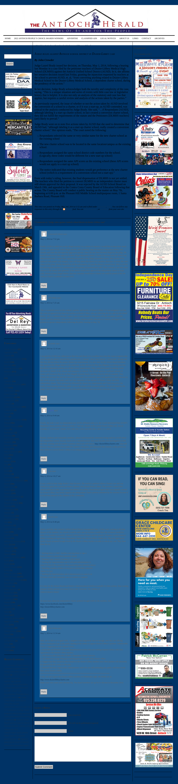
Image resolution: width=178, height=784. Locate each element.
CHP (6, 387)
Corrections (9, 410)
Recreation (8, 596)
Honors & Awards (11, 503)
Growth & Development (14, 480)
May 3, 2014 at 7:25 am (50, 303)
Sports (6, 615)
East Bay (7, 436)
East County (9, 439)
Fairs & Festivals (11, 452)
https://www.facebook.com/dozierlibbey (56, 604)
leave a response (90, 209)
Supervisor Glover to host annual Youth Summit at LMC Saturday (102, 49)
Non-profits (9, 548)
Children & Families (12, 384)
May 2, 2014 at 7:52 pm (50, 239)
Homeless (8, 500)
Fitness (7, 468)
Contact (146, 38)
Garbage (7, 474)
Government (9, 477)
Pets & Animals (10, 567)
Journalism (8, 525)
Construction (9, 400)
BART (6, 362)
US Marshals (9, 641)
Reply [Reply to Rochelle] (43, 398)
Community (9, 397)
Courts (7, 413)
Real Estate (8, 593)
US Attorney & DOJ (12, 637)
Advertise (72, 38)
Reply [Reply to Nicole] (43, 616)
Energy (7, 448)
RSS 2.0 (67, 209)
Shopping (8, 609)
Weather (7, 647)
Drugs (6, 429)
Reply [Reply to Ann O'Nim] (43, 692)
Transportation (10, 631)
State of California (11, 618)
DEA (6, 416)
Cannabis (8, 381)
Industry (7, 513)
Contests (7, 404)
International (9, 519)
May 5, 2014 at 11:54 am (50, 633)
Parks (6, 560)
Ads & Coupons (10, 349)
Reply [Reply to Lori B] (43, 459)
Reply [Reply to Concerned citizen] (43, 285)
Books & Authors (11, 368)
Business (7, 371)
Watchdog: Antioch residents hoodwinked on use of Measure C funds (64, 45)
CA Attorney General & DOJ (15, 375)
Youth (6, 650)
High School (9, 487)
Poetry (6, 570)
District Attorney (11, 426)
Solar (6, 612)
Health (7, 484)
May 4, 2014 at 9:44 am (50, 415)
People (7, 564)
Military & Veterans (12, 541)
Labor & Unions (10, 529)
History (7, 490)
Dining (7, 423)
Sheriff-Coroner (10, 605)
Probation (8, 586)
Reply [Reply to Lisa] (43, 504)
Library (7, 538)
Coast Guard (9, 394)
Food (6, 471)
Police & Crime (10, 573)
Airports (7, 355)
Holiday (7, 493)
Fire (5, 464)
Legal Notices (108, 38)
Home (8, 38)
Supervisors (9, 621)
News (6, 544)
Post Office (8, 583)
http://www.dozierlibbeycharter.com (54, 679)
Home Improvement (12, 497)
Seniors (7, 602)
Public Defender (10, 589)
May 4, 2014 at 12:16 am (50, 348)
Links (135, 38)
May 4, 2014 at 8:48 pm (50, 522)
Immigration (9, 509)
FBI (5, 458)
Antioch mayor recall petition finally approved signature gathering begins (16, 735)
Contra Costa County (12, 407)
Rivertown (8, 599)
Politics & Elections (12, 580)
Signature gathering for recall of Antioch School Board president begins (16, 742)
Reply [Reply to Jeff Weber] (43, 331)
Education (8, 445)
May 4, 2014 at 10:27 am (50, 476)
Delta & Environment (13, 420)
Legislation (8, 535)
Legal (6, 532)
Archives (159, 38)
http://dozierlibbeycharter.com (107, 444)
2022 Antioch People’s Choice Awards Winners (38, 38)
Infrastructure (9, 516)
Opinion (7, 554)
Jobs (6, 522)
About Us (124, 38)
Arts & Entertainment (13, 359)
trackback (104, 209)
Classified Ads (89, 38)
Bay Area (8, 365)
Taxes (6, 625)
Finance (7, 461)
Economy (8, 442)
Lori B (51, 410)
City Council (9, 391)
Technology (9, 628)
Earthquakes (9, 432)
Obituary (7, 551)
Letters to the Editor (12, 557)
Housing (7, 506)
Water (6, 644)
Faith (6, 455)
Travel (6, 634)
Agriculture (8, 352)
